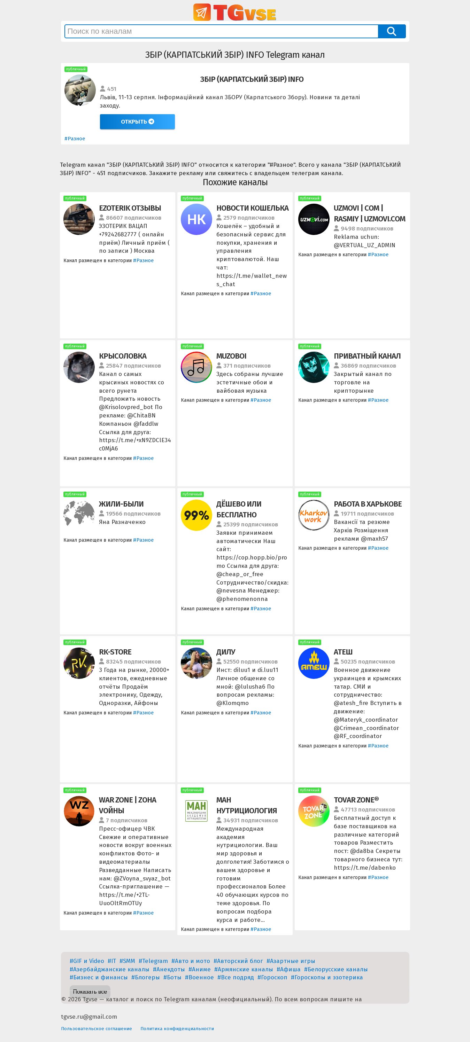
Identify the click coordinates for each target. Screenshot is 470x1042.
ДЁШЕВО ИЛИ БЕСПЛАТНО (238, 509)
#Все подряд (235, 977)
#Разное (74, 138)
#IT (112, 961)
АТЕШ (343, 652)
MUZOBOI (231, 356)
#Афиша (289, 969)
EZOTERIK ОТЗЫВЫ (130, 208)
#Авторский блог (238, 961)
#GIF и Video (87, 961)
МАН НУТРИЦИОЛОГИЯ (246, 805)
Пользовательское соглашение (96, 1029)
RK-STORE (115, 652)
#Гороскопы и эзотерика (327, 977)
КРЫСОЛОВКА (122, 356)
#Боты (172, 977)
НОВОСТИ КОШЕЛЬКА (252, 208)
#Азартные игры (291, 961)
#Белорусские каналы (336, 969)
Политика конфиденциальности (177, 1029)
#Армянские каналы (243, 969)
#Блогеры (145, 977)
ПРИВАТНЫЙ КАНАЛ (367, 356)
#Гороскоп (272, 977)
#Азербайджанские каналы (109, 969)
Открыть (137, 121)
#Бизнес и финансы (99, 977)
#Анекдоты (169, 969)
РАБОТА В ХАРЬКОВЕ (368, 504)
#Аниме (199, 969)
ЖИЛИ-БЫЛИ (121, 504)
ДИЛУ (225, 652)
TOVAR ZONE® (356, 800)
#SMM (127, 961)
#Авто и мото (190, 961)
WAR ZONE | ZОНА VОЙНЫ (127, 805)
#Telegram (153, 961)
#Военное (199, 977)
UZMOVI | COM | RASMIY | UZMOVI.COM (369, 213)
